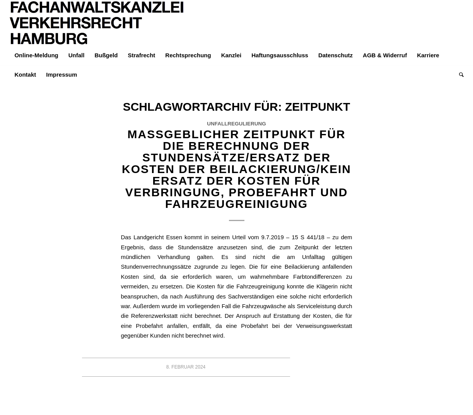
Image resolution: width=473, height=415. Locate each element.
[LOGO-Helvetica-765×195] (97, 22)
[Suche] (459, 74)
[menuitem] (36, 55)
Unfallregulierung (236, 124)
